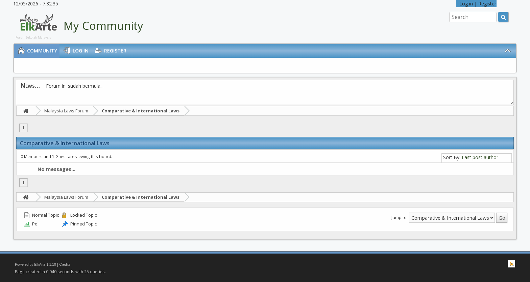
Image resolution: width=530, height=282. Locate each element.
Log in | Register (476, 3)
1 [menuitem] (23, 128)
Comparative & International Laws (140, 111)
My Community (103, 25)
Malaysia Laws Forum (66, 111)
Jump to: (399, 217)
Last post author (480, 157)
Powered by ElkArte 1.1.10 (35, 264)
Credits (65, 264)
